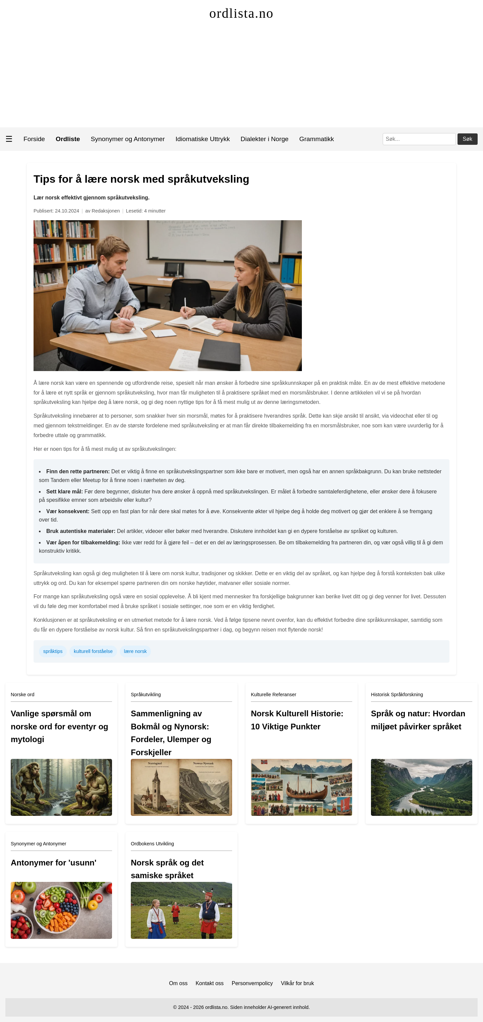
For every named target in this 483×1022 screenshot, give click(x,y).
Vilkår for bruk (297, 983)
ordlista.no (241, 13)
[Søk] (419, 139)
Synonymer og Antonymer (128, 138)
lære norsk (135, 651)
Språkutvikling (146, 694)
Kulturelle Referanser (273, 694)
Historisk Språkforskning (397, 694)
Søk (467, 139)
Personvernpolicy (252, 983)
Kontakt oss (210, 983)
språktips (53, 651)
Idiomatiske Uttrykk (202, 138)
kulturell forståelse (93, 651)
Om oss (178, 983)
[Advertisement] (241, 77)
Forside (34, 138)
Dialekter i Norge (264, 138)
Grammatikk (316, 138)
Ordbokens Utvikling (152, 843)
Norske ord (22, 694)
